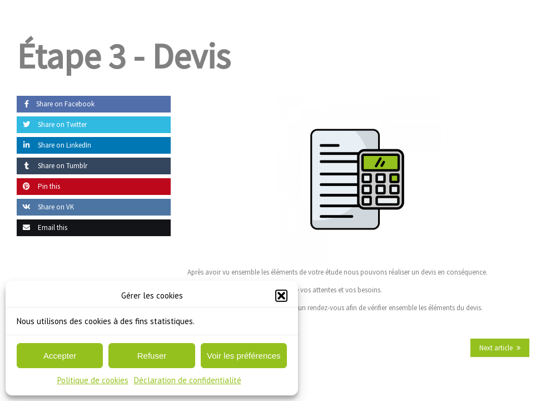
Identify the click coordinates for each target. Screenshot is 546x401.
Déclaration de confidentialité (187, 380)
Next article (496, 348)
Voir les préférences (244, 355)
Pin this (38, 186)
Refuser (152, 355)
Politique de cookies (92, 380)
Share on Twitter (52, 124)
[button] (281, 295)
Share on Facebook (56, 104)
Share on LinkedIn (54, 145)
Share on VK (45, 207)
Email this (42, 227)
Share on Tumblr (52, 165)
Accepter (59, 355)
